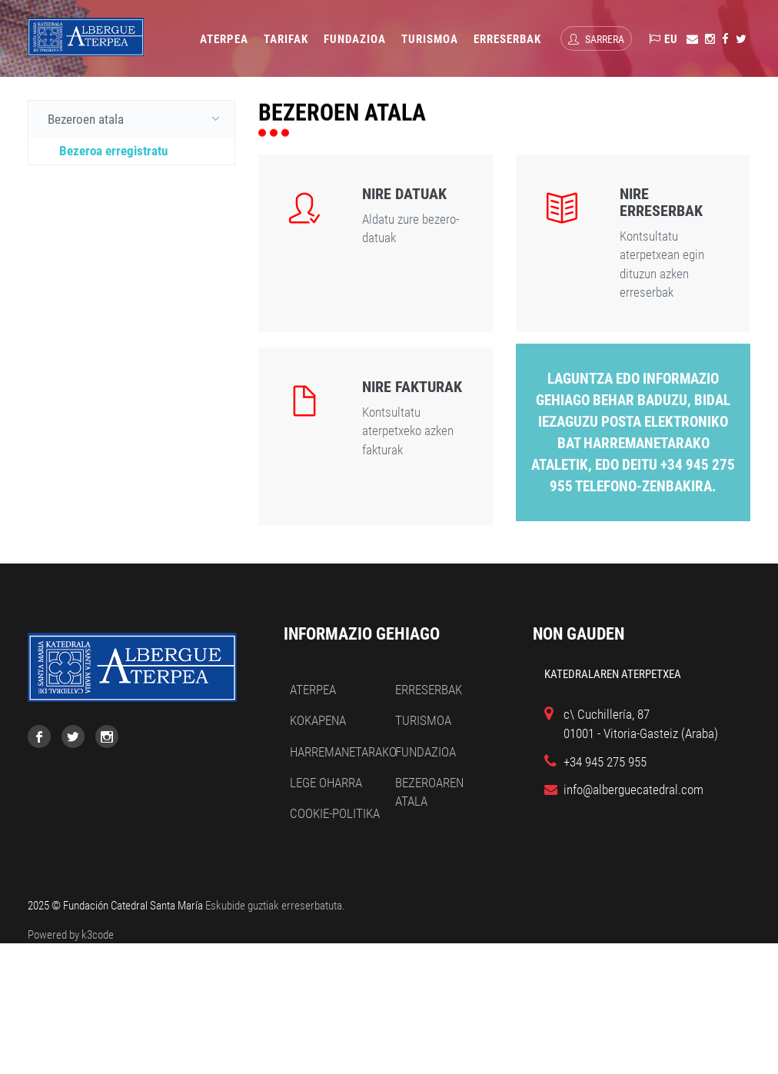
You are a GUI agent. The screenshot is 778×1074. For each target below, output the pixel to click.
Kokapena (318, 720)
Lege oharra (326, 782)
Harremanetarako (343, 752)
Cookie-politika (335, 813)
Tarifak (286, 39)
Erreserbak (507, 39)
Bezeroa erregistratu (113, 150)
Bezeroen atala (137, 118)
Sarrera (596, 39)
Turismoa (429, 39)
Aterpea (224, 39)
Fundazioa (355, 39)
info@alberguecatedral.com (633, 789)
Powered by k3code (71, 935)
